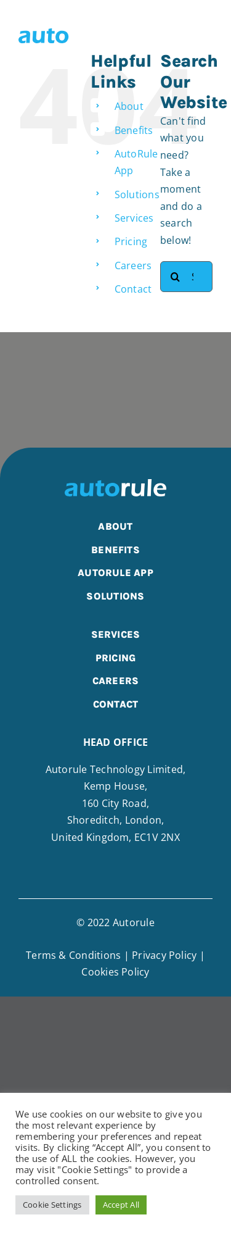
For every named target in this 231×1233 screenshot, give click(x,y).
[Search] (175, 276)
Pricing (131, 241)
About (129, 106)
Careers (133, 265)
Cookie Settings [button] (52, 1204)
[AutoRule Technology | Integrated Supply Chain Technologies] (64, 32)
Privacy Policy (164, 955)
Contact (133, 289)
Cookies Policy (115, 972)
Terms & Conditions (73, 955)
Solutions (137, 194)
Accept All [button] (121, 1204)
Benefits (134, 130)
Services (134, 218)
